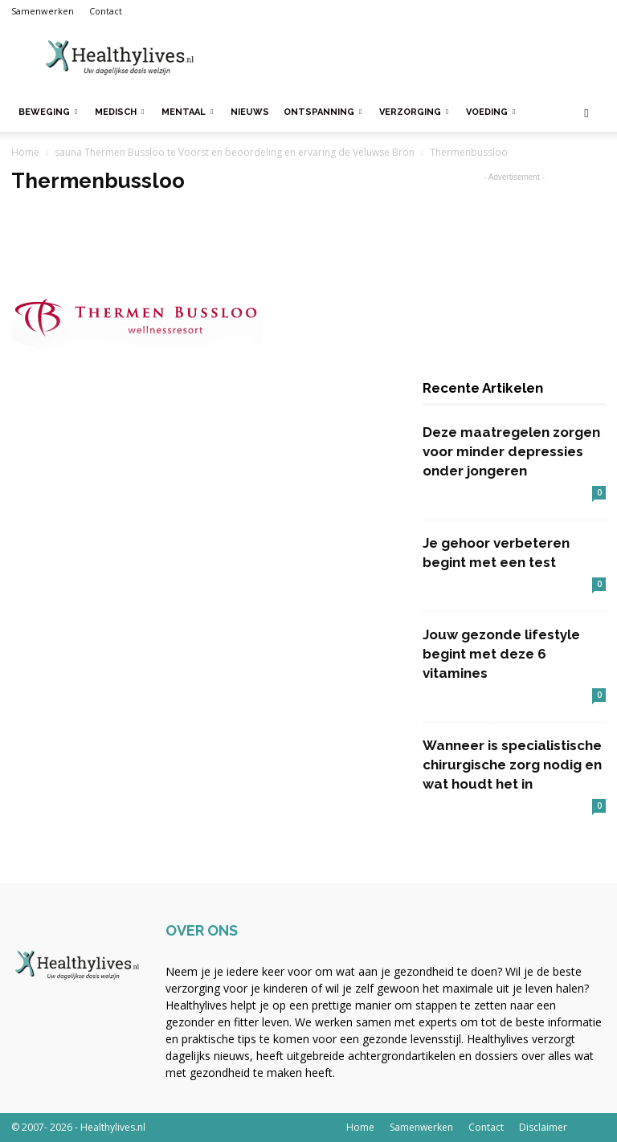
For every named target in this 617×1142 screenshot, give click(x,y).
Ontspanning (323, 112)
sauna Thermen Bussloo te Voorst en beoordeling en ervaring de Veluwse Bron (235, 152)
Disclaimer (543, 1127)
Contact (105, 11)
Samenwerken (42, 11)
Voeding (490, 112)
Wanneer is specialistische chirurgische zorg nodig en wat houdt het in (512, 764)
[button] (586, 112)
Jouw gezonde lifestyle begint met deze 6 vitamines (501, 653)
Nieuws (250, 112)
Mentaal (187, 112)
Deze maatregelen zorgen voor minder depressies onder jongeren (511, 451)
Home (25, 152)
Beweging (47, 112)
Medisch (119, 112)
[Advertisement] (417, 58)
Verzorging (413, 112)
